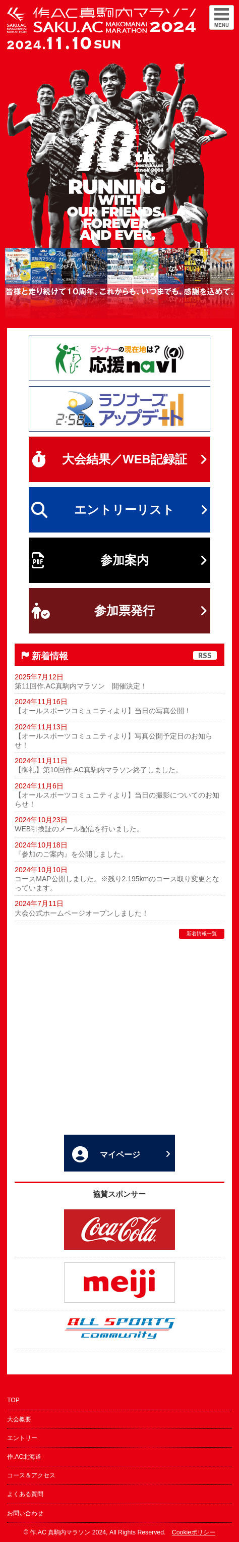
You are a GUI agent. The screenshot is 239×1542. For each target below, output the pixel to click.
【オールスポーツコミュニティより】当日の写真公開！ (103, 711)
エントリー (22, 1438)
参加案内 (119, 560)
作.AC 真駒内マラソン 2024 (68, 1532)
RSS (205, 655)
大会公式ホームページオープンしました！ (82, 913)
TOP (13, 1400)
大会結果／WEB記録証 (119, 459)
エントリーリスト (119, 510)
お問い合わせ (25, 1513)
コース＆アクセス (31, 1475)
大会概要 (19, 1419)
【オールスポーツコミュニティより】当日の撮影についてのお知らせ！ (117, 799)
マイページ (121, 1154)
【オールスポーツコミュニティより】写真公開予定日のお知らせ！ (113, 740)
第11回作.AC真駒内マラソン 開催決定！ (81, 686)
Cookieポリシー (193, 1532)
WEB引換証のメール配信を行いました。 (79, 829)
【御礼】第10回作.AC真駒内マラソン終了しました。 (99, 770)
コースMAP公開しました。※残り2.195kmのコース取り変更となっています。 (117, 883)
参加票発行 (119, 611)
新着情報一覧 (202, 933)
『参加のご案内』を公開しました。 (71, 854)
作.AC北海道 (24, 1456)
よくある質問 (25, 1494)
